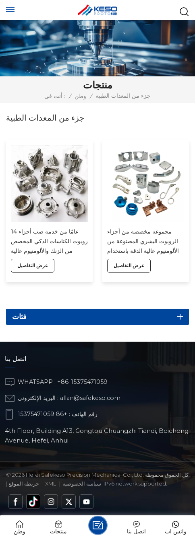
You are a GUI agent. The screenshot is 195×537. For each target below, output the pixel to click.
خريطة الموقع (23, 483)
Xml (50, 483)
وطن (80, 96)
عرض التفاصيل (32, 265)
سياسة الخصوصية (81, 483)
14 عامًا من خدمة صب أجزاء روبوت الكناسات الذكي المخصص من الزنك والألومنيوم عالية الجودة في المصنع (49, 242)
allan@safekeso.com (90, 398)
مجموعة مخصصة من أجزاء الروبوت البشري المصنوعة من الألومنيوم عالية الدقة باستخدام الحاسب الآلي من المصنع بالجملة (145, 242)
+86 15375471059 (42, 414)
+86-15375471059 (82, 381)
